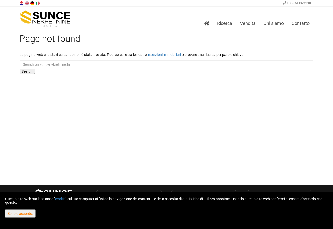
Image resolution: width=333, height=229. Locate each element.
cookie (60, 199)
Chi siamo (273, 23)
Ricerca (224, 23)
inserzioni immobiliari (164, 55)
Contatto (301, 23)
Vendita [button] (248, 23)
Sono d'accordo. (20, 213)
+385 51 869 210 (297, 3)
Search (27, 71)
